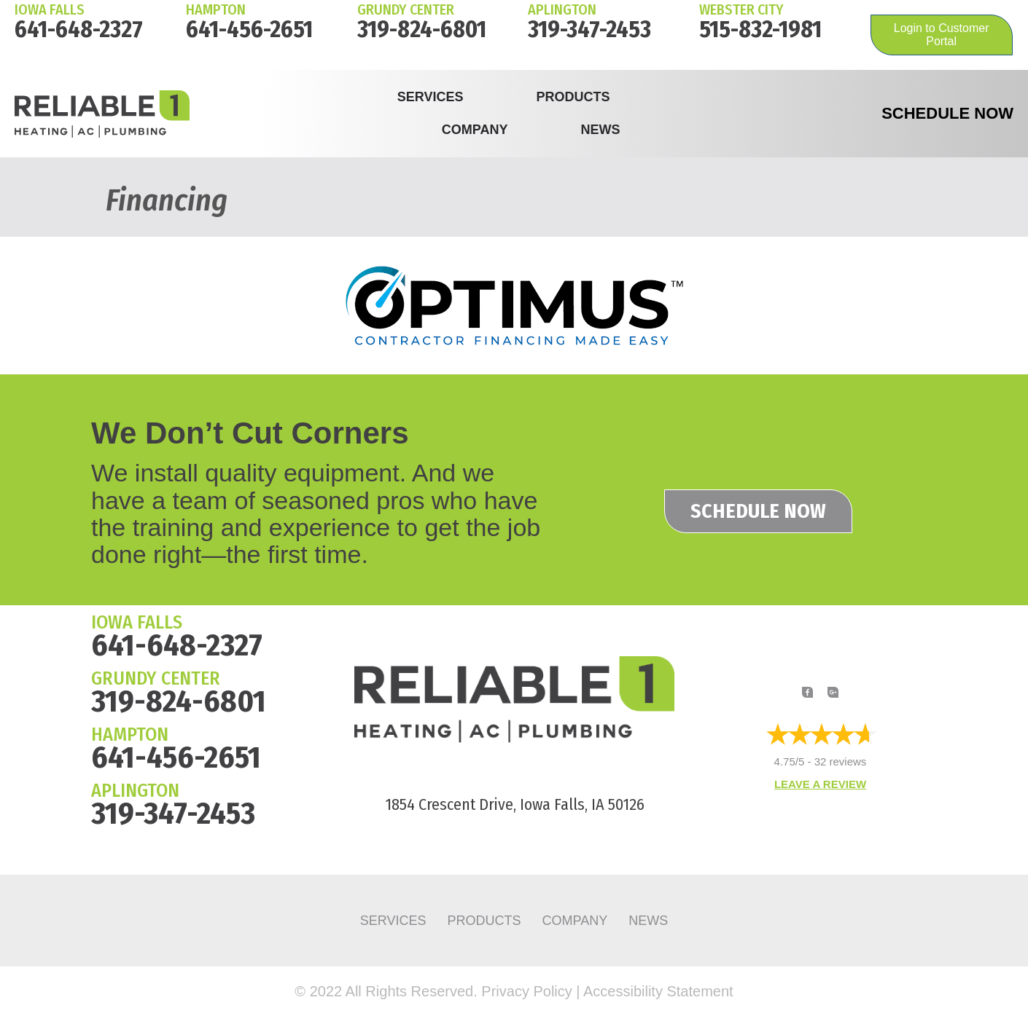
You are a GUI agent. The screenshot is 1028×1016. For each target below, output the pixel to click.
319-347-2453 (589, 29)
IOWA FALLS (50, 9)
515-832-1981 (760, 29)
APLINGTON (135, 790)
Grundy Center (405, 9)
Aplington (562, 9)
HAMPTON (216, 9)
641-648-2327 (79, 29)
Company (475, 129)
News (600, 129)
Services (430, 97)
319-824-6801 (421, 29)
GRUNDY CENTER (155, 678)
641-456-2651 (249, 29)
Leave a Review (820, 785)
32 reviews (840, 762)
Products (573, 97)
